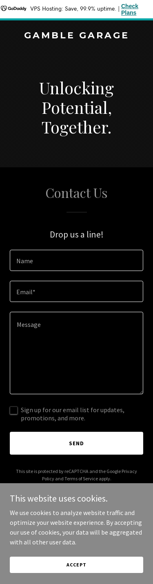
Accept (76, 565)
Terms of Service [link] (81, 478)
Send (76, 443)
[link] (76, 36)
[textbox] (76, 260)
